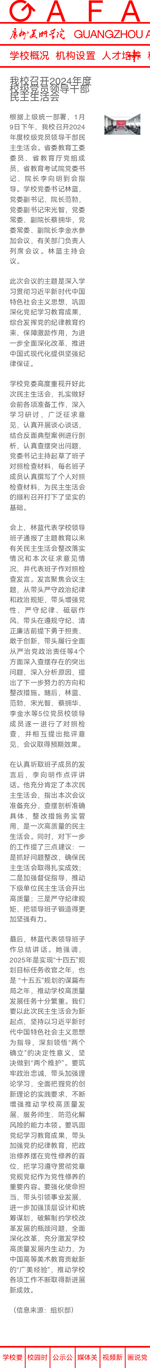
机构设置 (76, 56)
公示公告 (62, 1361)
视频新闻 (112, 1361)
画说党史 (137, 1361)
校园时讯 (37, 1361)
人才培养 (122, 56)
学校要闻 (12, 1361)
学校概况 (30, 56)
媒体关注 (87, 1361)
